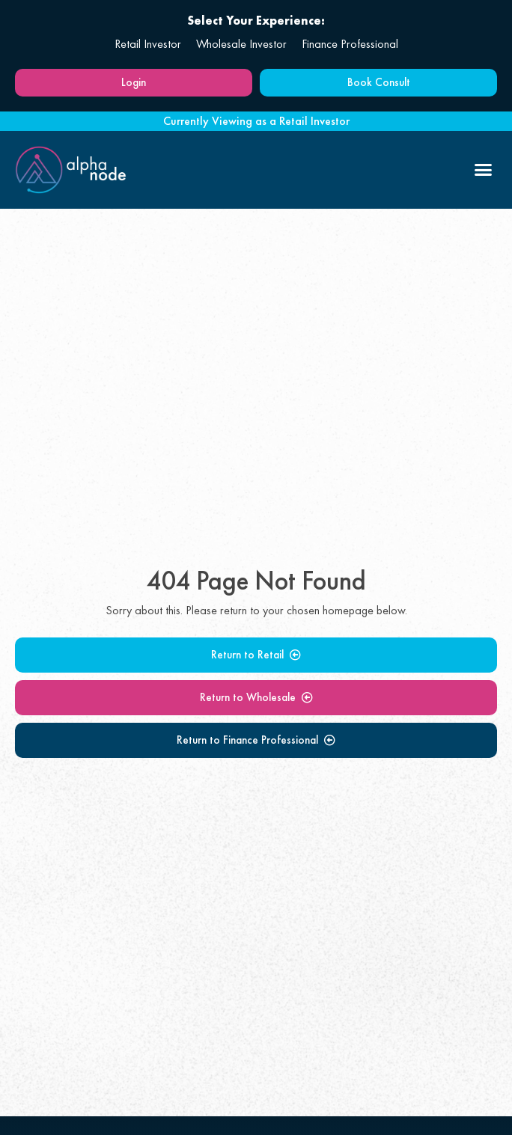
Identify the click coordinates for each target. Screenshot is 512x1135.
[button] (483, 170)
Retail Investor (148, 44)
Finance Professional (350, 44)
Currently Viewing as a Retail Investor (256, 121)
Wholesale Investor (241, 44)
